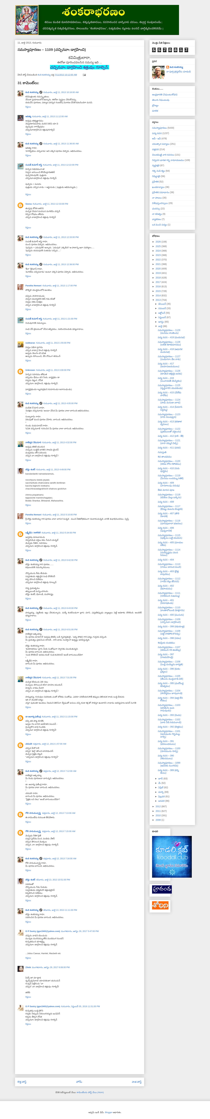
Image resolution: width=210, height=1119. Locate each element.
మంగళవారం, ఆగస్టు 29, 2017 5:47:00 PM (80, 931)
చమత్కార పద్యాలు (160, 144)
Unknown (30, 370)
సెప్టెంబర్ (162, 317)
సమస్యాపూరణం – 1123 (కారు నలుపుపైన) (169, 415)
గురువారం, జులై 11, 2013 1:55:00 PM (53, 343)
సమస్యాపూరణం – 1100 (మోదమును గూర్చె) (169, 749)
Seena (28, 204)
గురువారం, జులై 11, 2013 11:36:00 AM (61, 143)
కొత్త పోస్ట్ (22, 1081)
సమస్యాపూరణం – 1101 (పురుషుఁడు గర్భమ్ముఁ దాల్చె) (169, 734)
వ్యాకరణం (156, 219)
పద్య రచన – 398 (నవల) (169, 638)
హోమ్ (79, 1081)
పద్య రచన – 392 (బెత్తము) (170, 726)
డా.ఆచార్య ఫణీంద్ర (33, 716)
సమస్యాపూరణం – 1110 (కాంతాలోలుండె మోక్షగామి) (171, 609)
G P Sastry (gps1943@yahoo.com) (42, 931)
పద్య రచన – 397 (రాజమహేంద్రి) (166, 655)
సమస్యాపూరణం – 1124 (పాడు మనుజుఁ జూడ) (169, 401)
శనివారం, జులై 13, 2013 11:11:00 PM (60, 910)
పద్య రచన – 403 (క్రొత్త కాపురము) (168, 572)
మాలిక (155, 110)
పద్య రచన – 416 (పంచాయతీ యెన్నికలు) (169, 379)
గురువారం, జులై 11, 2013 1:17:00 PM (59, 285)
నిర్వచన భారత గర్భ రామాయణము (168, 160)
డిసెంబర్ (162, 304)
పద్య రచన (157, 133)
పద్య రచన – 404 (166, 559)
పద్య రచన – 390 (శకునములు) (166, 757)
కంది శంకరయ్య (31, 92)
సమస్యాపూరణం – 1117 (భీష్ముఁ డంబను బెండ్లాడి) (170, 507)
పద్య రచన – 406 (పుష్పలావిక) (166, 529)
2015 (158, 291)
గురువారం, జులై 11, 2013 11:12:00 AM (50, 116)
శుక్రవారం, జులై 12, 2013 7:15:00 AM (58, 831)
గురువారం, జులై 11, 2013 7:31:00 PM (59, 677)
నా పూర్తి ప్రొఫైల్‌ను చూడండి (178, 71)
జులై (160, 326)
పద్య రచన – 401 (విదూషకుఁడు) (166, 601)
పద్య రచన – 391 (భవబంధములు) (167, 742)
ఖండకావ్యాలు (158, 187)
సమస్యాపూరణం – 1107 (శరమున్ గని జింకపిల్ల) (169, 648)
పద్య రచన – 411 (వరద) (169, 447)
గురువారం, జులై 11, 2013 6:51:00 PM (60, 629)
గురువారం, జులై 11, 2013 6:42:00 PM (60, 560)
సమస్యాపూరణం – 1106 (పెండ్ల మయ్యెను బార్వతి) (170, 663)
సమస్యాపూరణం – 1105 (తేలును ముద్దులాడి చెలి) (170, 677)
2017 (158, 282)
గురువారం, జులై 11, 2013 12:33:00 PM (50, 204)
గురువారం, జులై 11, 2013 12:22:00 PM (60, 165)
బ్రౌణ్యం (155, 105)
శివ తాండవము (165, 456)
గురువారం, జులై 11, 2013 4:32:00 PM (59, 442)
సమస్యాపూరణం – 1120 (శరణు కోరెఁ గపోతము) (169, 462)
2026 (158, 241)
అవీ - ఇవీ (156, 138)
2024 (158, 250)
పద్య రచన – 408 (166, 501)
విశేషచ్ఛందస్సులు (160, 203)
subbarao (30, 343)
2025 (158, 246)
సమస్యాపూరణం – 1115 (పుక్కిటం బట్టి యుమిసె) (170, 536)
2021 (158, 264)
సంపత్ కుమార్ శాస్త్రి (33, 165)
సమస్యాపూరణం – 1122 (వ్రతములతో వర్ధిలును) (169, 430)
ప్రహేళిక (155, 181)
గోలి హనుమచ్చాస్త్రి (33, 813)
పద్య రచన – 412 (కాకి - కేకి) (170, 436)
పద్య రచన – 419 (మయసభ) (171, 337)
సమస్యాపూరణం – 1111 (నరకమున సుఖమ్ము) (169, 594)
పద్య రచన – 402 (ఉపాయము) (166, 587)
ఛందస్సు (156, 208)
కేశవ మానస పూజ (166, 490)
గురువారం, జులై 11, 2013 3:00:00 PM (53, 370)
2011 (158, 811)
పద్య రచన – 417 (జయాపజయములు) (168, 365)
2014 (158, 295)
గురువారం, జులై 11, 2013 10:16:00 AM (61, 92)
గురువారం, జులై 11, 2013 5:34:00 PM (59, 532)
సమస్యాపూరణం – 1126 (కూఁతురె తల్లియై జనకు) (170, 372)
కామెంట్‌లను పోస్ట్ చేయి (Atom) (90, 1092)
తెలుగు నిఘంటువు (160, 100)
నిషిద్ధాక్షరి (156, 176)
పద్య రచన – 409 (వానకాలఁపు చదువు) (169, 484)
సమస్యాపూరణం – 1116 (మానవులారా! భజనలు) (170, 522)
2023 (158, 255)
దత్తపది (155, 149)
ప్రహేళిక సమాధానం (160, 192)
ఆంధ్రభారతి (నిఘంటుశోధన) (164, 94)
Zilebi (28, 967)
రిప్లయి (28, 107)
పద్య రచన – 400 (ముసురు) (171, 614)
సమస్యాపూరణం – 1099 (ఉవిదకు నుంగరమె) (169, 764)
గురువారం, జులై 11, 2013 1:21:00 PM (60, 318)
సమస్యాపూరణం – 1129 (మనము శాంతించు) (169, 331)
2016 (158, 286)
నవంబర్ (162, 308)
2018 (158, 277)
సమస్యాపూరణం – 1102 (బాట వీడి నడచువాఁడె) (169, 721)
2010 (158, 815)
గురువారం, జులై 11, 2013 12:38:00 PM (61, 264)
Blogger (108, 1112)
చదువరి (28, 744)
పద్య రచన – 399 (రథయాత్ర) (171, 626)
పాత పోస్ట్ (137, 1081)
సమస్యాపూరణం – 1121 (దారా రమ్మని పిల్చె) (169, 441)
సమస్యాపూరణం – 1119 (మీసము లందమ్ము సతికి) (170, 477)
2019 (158, 273)
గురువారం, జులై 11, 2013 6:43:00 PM (60, 608)
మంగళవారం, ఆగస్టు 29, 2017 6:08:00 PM (51, 967)
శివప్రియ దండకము (166, 642)
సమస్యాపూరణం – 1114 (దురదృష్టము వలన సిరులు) (169, 552)
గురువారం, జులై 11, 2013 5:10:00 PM (59, 514)
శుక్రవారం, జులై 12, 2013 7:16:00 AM (59, 858)
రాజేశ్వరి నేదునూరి (33, 442)
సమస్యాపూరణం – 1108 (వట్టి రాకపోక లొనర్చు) (169, 632)
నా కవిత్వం (157, 214)
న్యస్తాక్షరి (155, 165)
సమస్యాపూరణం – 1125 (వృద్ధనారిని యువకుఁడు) (170, 386)
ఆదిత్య (28, 116)
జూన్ (160, 778)
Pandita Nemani (33, 285)
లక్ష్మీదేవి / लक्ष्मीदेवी (33, 532)
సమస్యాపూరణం (159, 128)
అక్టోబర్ (162, 313)
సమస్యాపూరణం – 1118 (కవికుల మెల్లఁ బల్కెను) (169, 496)
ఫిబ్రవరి (161, 796)
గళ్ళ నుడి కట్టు (158, 170)
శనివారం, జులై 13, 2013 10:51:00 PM (53, 879)
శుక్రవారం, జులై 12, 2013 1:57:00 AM (49, 744)
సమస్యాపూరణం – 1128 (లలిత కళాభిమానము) (169, 343)
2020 (158, 268)
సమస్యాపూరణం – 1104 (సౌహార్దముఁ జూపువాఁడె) (170, 692)
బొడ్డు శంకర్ (30, 469)
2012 (158, 806)
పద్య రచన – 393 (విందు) (169, 715)
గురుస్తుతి (162, 452)
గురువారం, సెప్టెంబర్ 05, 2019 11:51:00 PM (80, 1006)
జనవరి (161, 801)
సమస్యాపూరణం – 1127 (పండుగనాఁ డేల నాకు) (169, 357)
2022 (158, 259)
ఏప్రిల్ (161, 787)
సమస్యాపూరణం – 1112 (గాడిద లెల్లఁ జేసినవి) (169, 580)
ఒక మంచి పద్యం (159, 224)
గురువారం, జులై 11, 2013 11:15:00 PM (59, 716)
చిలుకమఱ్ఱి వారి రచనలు (163, 154)
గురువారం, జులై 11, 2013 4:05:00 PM (60, 403)
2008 (158, 820)
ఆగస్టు (161, 321)
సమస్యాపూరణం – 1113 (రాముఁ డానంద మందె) (169, 565)
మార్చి (161, 792)
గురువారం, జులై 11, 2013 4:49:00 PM (53, 469)
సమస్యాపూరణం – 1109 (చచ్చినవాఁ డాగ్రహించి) (169, 620)
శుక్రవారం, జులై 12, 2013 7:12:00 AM (59, 771)
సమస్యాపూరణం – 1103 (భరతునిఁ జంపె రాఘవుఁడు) (169, 708)
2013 (158, 300)
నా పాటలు (157, 197)
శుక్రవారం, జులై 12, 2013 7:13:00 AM (58, 813)
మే (159, 783)
